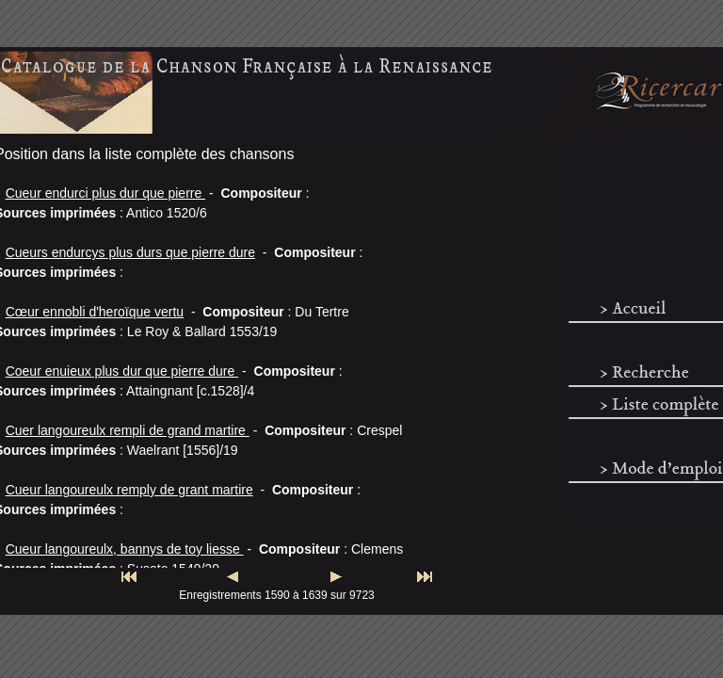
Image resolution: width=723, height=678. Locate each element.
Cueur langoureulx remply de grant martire (129, 489)
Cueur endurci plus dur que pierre (105, 193)
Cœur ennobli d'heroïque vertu (95, 311)
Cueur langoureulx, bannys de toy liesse (125, 549)
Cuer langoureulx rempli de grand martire (127, 430)
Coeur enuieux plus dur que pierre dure (122, 371)
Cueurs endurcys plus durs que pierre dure (130, 252)
